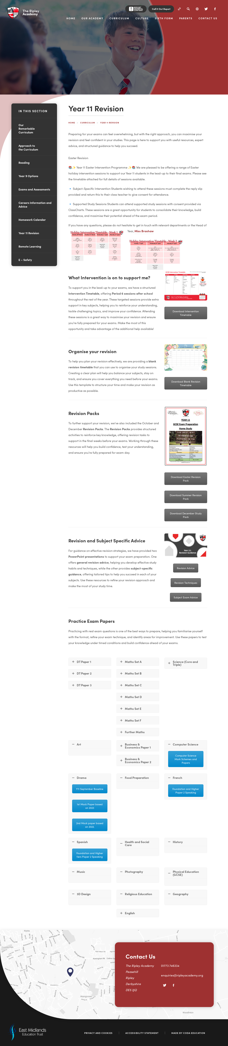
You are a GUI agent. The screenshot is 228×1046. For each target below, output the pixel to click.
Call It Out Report (161, 9)
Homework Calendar (32, 220)
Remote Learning (30, 246)
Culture (142, 18)
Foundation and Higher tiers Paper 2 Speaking (89, 854)
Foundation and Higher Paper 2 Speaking (185, 790)
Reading (24, 162)
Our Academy (92, 18)
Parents (185, 18)
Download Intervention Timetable (186, 313)
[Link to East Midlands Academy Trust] (26, 1040)
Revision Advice (186, 568)
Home (70, 18)
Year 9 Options (28, 176)
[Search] (188, 8)
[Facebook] (215, 8)
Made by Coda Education (188, 1033)
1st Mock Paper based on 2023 (90, 806)
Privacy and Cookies (98, 1033)
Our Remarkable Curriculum (27, 128)
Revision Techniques (185, 582)
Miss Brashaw (144, 231)
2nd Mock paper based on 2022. (89, 824)
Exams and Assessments (34, 189)
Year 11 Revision (29, 233)
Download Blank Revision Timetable (185, 383)
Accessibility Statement (142, 1033)
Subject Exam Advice (186, 597)
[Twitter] (206, 8)
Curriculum (119, 18)
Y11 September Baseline (89, 789)
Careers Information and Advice (35, 204)
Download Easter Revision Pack (186, 478)
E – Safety (25, 260)
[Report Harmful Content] (136, 8)
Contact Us (207, 18)
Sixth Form (164, 18)
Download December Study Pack (186, 515)
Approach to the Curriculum (28, 147)
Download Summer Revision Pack (186, 496)
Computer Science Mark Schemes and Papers (186, 759)
